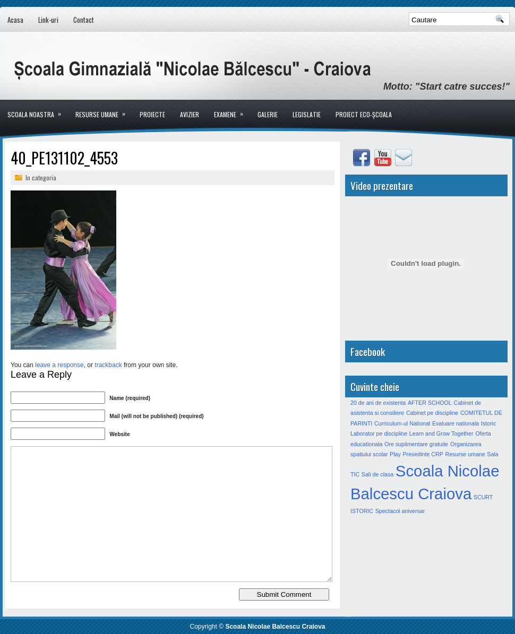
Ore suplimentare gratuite (416, 444)
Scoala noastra (37, 109)
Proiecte (152, 114)
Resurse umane (103, 109)
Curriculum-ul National (402, 423)
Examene (232, 109)
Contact (83, 19)
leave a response (59, 365)
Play (395, 454)
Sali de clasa (377, 474)
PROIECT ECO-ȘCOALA (364, 114)
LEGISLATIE (307, 114)
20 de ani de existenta (378, 402)
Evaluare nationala (455, 423)
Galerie (268, 114)
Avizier (189, 114)
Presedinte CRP (422, 454)
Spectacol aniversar (400, 511)
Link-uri (48, 19)
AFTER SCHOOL (430, 402)
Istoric (488, 423)
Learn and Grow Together (441, 433)
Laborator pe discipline (378, 433)
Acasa (15, 19)
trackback (108, 365)
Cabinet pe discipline (432, 413)
